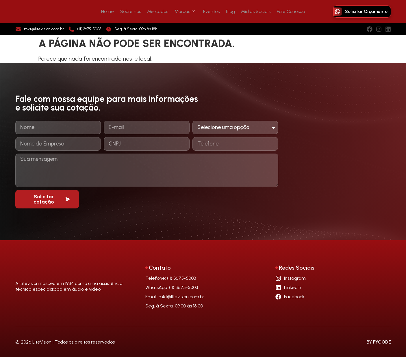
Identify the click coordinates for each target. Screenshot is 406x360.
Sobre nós (134, 11)
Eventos (210, 11)
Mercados (160, 11)
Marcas (185, 11)
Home (113, 11)
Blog (227, 11)
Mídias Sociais (251, 11)
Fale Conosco (285, 11)
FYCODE (382, 345)
